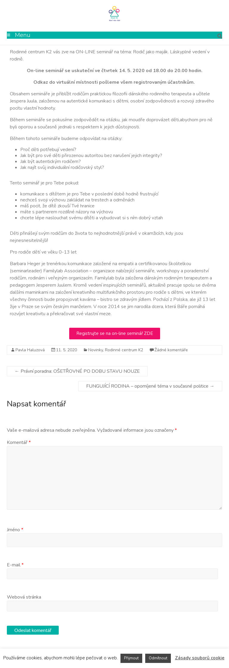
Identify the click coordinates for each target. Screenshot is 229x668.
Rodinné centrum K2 (124, 350)
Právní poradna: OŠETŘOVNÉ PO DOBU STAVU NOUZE (77, 371)
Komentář (19, 442)
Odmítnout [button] (158, 658)
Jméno (15, 529)
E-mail (15, 565)
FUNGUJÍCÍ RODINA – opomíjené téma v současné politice (150, 386)
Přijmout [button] (131, 658)
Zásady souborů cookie (200, 658)
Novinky (95, 350)
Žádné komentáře (171, 350)
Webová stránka (24, 597)
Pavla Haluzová (30, 350)
